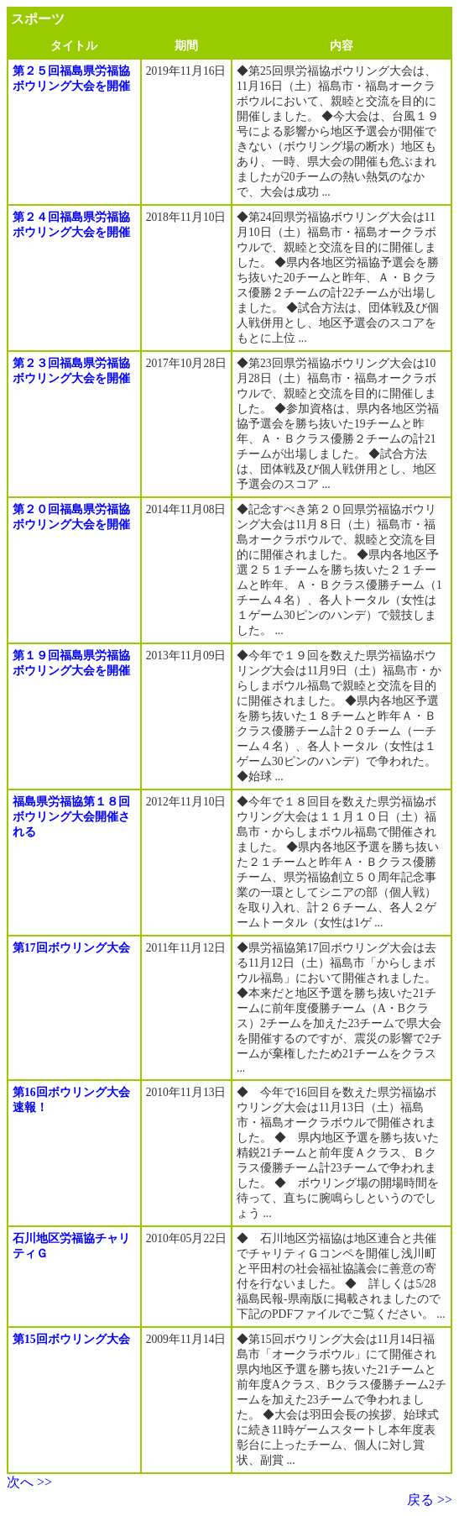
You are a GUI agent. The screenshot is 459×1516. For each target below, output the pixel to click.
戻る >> (429, 1499)
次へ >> (29, 1482)
